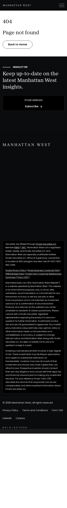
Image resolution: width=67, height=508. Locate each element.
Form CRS (57, 413)
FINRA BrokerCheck (14, 277)
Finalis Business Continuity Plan (43, 273)
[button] (59, 5)
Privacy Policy (10, 413)
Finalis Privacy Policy (15, 273)
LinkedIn (7, 421)
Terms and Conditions (35, 413)
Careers (20, 421)
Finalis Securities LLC (46, 247)
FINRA (17, 251)
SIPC (24, 251)
